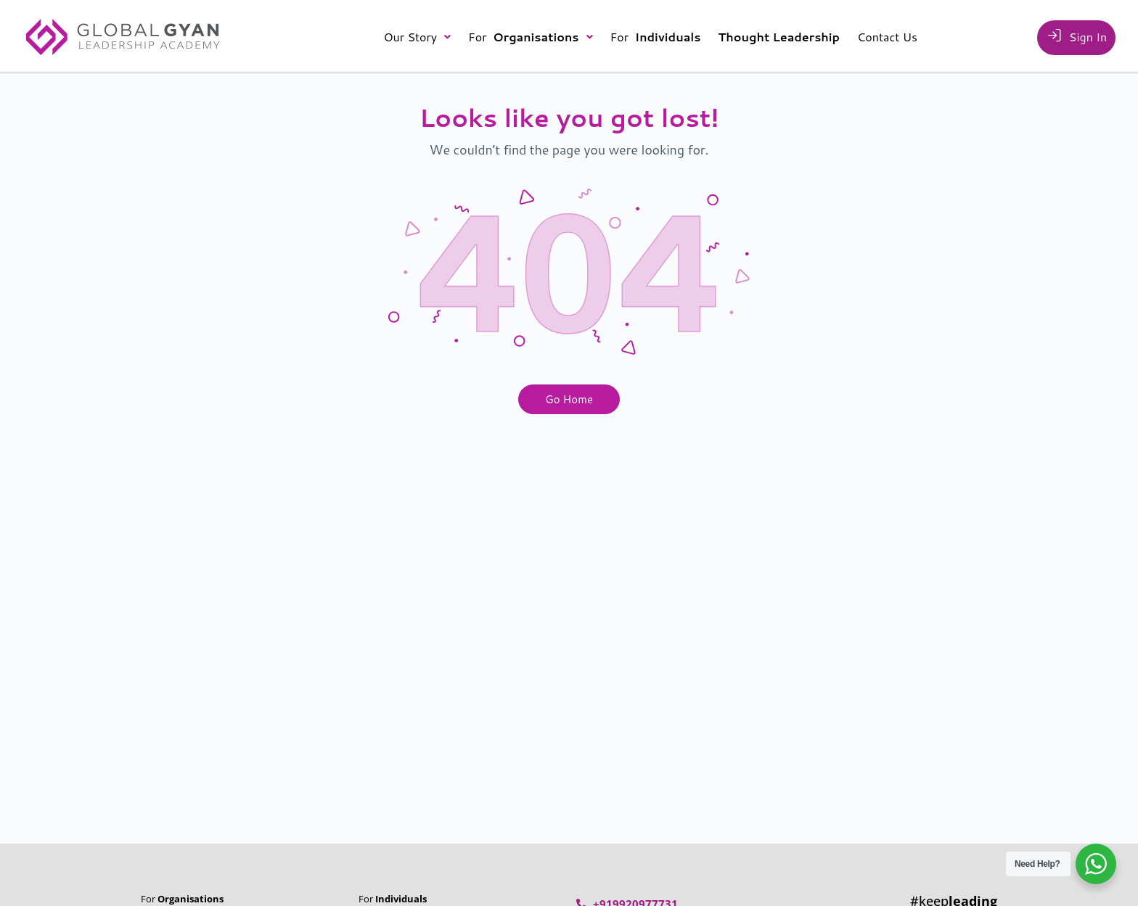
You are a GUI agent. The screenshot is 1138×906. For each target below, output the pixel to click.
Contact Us (887, 36)
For (530, 36)
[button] (416, 37)
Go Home (569, 399)
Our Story (417, 36)
